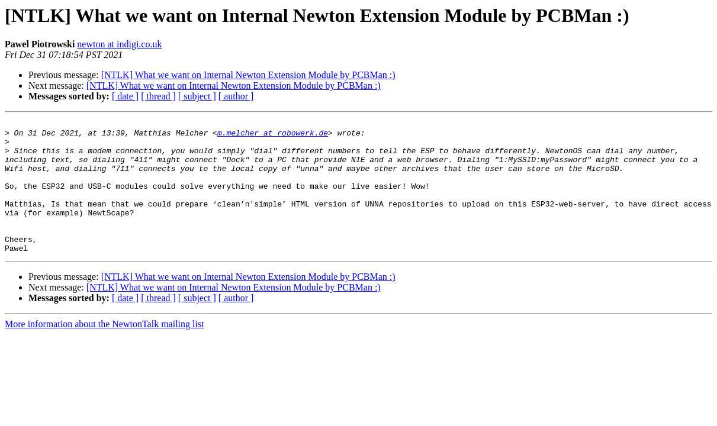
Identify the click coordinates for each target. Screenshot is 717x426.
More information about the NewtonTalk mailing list (104, 351)
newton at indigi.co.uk (119, 44)
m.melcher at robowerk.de (272, 136)
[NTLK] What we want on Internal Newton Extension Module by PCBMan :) (248, 75)
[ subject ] (197, 96)
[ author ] (236, 96)
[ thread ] (158, 96)
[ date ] (125, 96)
